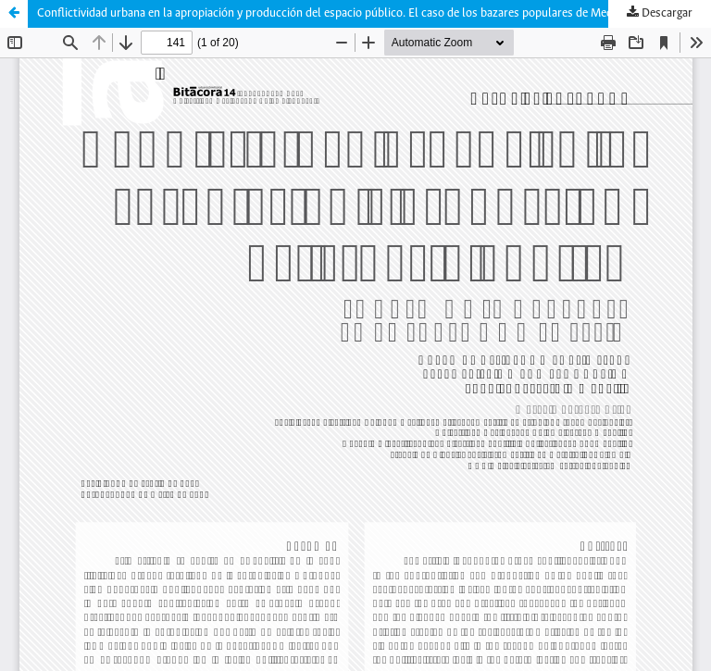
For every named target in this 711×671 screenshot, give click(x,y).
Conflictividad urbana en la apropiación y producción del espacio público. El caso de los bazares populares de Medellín (336, 13)
